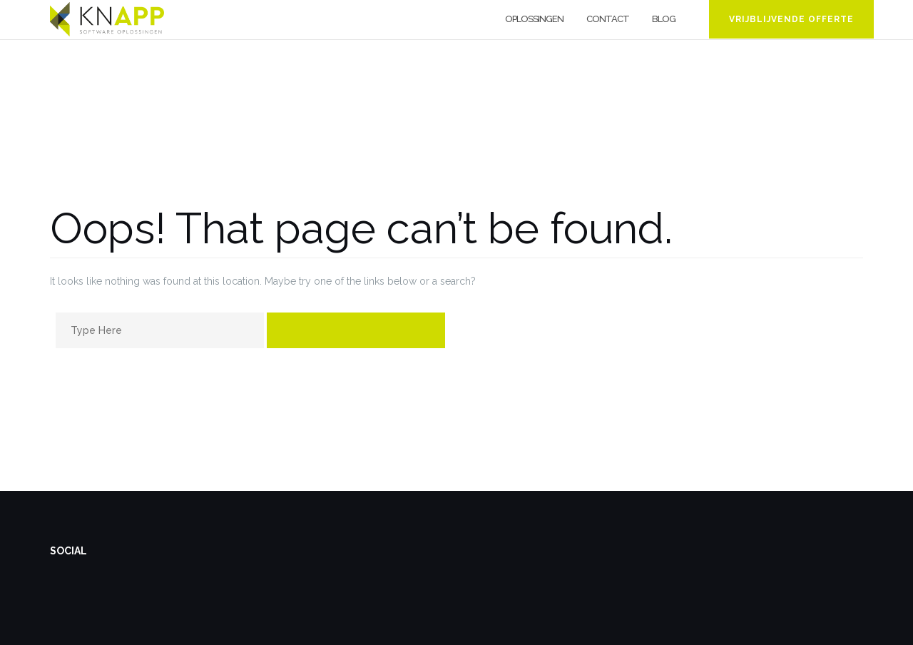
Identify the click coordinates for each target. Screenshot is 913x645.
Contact (607, 19)
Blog (663, 19)
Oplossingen (534, 19)
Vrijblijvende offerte (791, 19)
